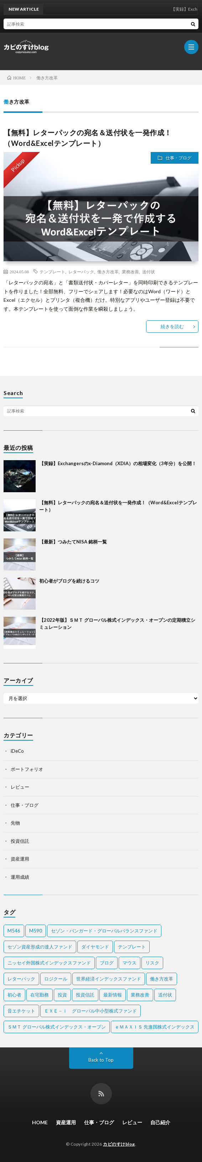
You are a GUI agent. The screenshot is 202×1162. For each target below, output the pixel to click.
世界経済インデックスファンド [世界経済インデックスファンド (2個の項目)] (108, 979)
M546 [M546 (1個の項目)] (13, 931)
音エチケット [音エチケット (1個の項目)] (21, 1011)
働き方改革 (108, 271)
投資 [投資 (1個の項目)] (62, 995)
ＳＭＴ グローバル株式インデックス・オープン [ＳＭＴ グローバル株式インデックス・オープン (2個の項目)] (56, 1027)
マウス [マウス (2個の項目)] (129, 963)
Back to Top (101, 1060)
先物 (15, 823)
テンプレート (52, 271)
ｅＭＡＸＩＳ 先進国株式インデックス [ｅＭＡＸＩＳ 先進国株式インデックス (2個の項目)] (155, 1027)
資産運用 (20, 859)
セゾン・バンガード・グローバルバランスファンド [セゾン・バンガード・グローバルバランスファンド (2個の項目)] (104, 931)
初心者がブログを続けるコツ (69, 581)
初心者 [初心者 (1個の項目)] (14, 995)
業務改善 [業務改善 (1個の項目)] (140, 995)
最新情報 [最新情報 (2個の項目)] (112, 995)
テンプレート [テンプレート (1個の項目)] (132, 947)
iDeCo (17, 751)
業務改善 (130, 271)
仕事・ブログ (178, 158)
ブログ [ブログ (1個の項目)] (107, 963)
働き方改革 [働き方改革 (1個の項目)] (161, 979)
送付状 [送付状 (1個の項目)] (165, 995)
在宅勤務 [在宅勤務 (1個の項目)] (39, 995)
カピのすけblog (119, 1144)
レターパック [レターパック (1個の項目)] (21, 979)
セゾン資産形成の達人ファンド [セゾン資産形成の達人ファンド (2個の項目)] (39, 947)
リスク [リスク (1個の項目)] (152, 963)
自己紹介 (160, 1122)
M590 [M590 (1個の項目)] (35, 931)
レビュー (20, 787)
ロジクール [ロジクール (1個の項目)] (55, 979)
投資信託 (20, 841)
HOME (40, 1122)
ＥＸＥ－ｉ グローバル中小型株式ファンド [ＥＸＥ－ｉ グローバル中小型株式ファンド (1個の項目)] (90, 1011)
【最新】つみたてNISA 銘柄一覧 (73, 542)
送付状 (148, 271)
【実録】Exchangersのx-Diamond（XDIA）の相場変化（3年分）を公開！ (117, 463)
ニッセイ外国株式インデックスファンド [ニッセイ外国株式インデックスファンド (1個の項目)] (49, 963)
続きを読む (172, 326)
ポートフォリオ (27, 769)
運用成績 (20, 877)
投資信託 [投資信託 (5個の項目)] (85, 995)
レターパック (81, 271)
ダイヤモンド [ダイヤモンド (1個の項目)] (95, 947)
